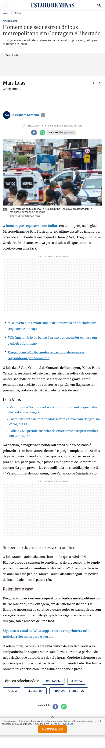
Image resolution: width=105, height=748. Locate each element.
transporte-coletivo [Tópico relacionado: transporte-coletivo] (68, 690)
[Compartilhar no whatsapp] (42, 132)
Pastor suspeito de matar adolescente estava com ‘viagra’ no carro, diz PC (54, 421)
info (43, 115)
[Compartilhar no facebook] (34, 132)
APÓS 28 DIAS (10, 21)
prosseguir (52, 729)
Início (5, 13)
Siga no (53, 132)
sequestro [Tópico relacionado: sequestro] (35, 690)
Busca (99, 5)
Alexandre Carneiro (25, 115)
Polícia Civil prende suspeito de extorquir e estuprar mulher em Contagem (53, 433)
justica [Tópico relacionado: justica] (76, 681)
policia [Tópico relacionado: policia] (12, 690)
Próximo (100, 83)
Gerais (17, 13)
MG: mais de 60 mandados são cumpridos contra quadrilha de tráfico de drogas (53, 409)
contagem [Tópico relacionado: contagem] (53, 681)
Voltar (93, 83)
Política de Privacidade (61, 724)
